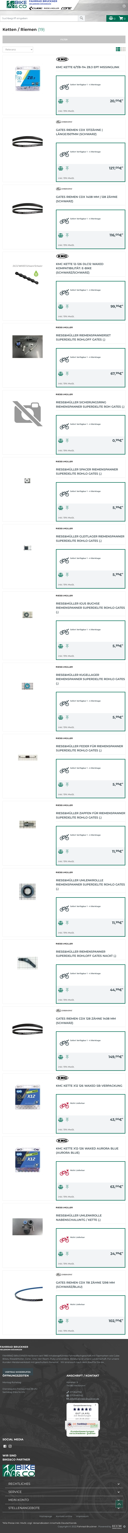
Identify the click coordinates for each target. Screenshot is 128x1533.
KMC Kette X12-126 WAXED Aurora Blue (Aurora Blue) (87, 1151)
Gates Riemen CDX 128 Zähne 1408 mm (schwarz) (86, 1021)
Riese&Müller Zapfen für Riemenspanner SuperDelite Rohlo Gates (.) (90, 815)
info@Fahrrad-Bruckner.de (83, 1398)
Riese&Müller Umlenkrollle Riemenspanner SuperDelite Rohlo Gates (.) (90, 885)
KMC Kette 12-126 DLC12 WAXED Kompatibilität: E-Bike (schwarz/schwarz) (79, 268)
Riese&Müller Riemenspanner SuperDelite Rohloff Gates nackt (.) (86, 954)
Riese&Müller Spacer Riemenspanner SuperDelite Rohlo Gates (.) (87, 471)
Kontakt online (64, 1516)
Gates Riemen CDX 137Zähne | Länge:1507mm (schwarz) (79, 132)
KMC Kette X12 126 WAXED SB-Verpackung (89, 1085)
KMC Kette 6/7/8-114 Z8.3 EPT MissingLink (87, 67)
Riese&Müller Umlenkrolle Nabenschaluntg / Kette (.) (79, 1217)
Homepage (45, 1516)
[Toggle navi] (3, 2)
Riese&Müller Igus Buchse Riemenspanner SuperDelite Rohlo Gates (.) (90, 608)
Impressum (82, 1516)
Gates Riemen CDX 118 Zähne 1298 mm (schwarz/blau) (85, 1285)
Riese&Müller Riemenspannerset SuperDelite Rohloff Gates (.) (83, 337)
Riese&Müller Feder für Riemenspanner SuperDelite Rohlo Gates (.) (89, 748)
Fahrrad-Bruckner (87, 1526)
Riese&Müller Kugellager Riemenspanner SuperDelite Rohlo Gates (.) (90, 679)
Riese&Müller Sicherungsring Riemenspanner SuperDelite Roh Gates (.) (90, 404)
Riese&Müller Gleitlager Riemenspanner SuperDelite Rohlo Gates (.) (90, 538)
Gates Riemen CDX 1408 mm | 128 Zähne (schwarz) (86, 199)
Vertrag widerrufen (18, 1372)
